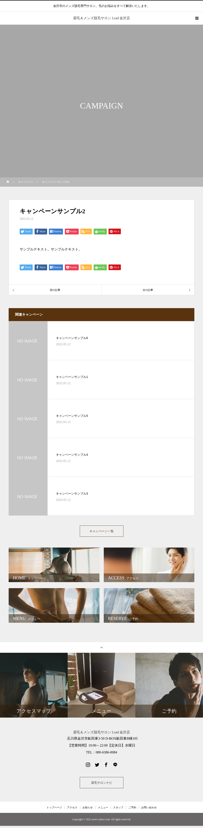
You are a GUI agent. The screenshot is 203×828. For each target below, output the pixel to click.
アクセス (72, 809)
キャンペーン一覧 (101, 532)
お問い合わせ (149, 809)
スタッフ (118, 809)
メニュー (103, 809)
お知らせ (87, 809)
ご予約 (132, 809)
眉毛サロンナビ (101, 785)
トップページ (54, 809)
